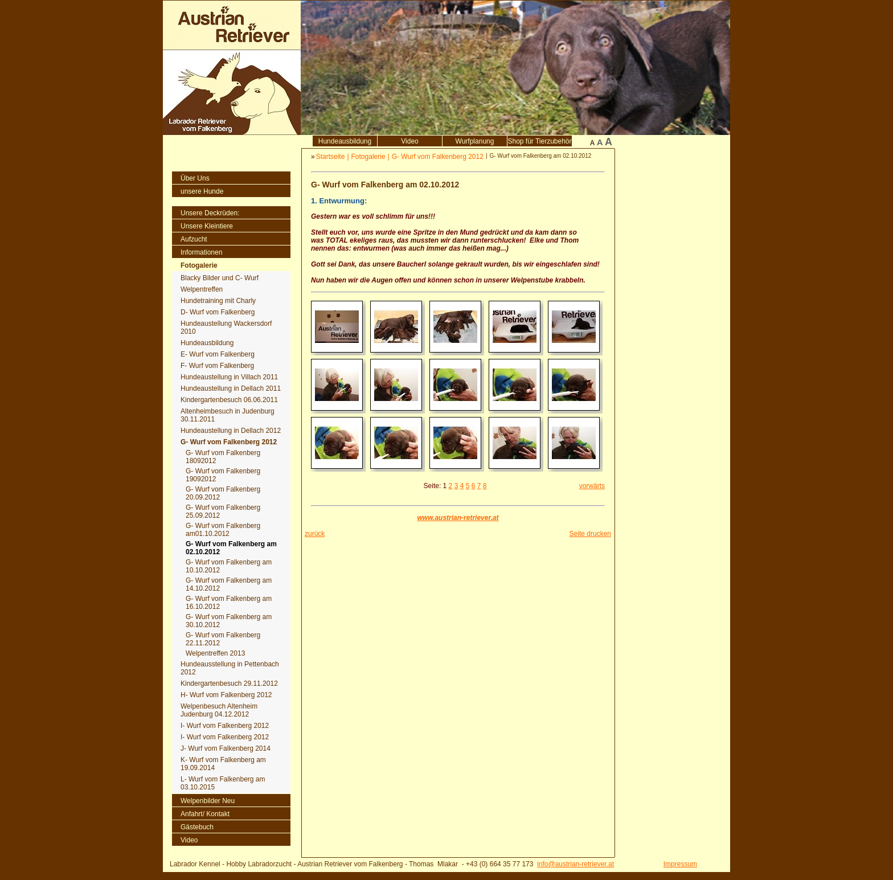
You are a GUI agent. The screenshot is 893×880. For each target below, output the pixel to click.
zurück (315, 534)
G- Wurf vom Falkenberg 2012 (438, 157)
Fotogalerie (368, 157)
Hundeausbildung (344, 141)
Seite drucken (590, 534)
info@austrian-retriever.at (575, 864)
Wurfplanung (475, 141)
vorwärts (592, 486)
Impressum (680, 864)
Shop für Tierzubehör (539, 141)
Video (409, 141)
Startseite (330, 157)
